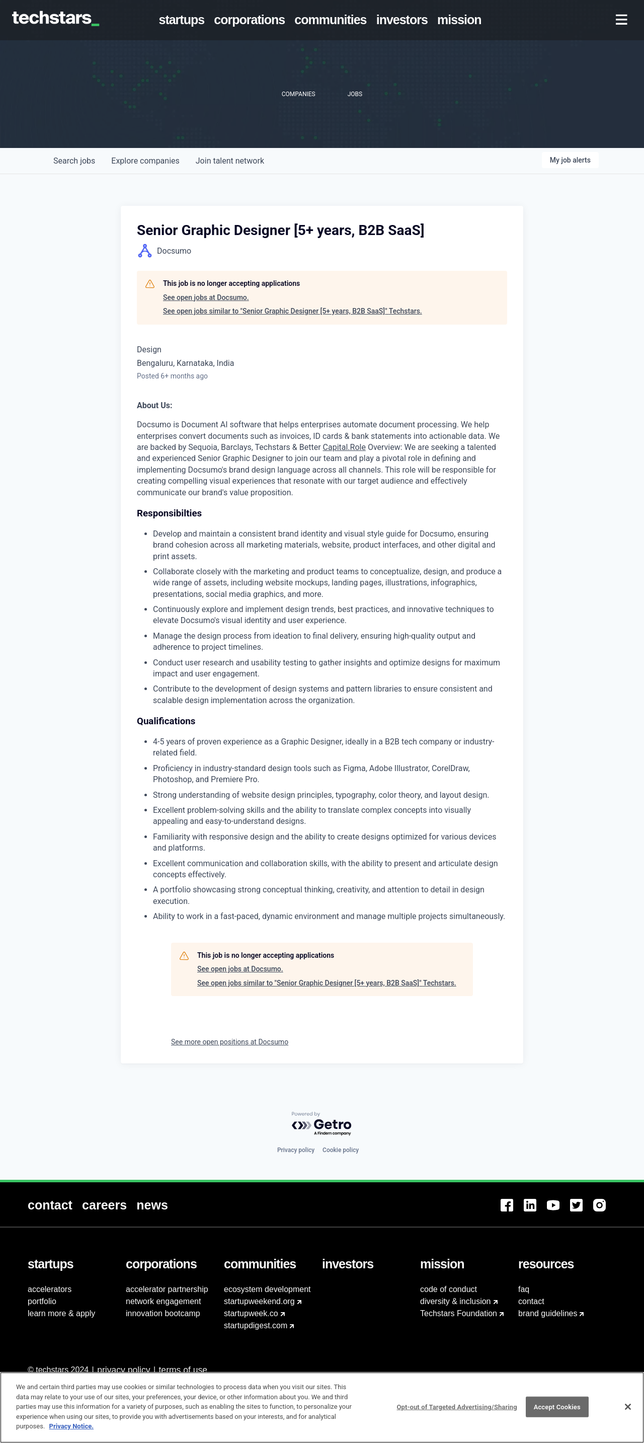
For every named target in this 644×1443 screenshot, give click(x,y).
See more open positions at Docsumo (229, 1042)
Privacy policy (295, 1150)
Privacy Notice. (71, 1432)
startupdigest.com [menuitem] (255, 1325)
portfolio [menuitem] (42, 1301)
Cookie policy (341, 1150)
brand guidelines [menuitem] (547, 1313)
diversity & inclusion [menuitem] (455, 1301)
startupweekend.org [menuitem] (259, 1301)
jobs (74, 161)
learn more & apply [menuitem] (61, 1313)
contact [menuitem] (531, 1301)
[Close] (628, 1412)
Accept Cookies (557, 1412)
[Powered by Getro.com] (322, 1124)
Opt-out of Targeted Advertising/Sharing (456, 1412)
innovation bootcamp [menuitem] (163, 1313)
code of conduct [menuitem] (448, 1289)
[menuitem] (183, 20)
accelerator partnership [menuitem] (167, 1289)
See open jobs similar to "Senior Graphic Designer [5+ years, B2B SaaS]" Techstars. (292, 311)
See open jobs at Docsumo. (206, 297)
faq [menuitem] (523, 1289)
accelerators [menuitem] (49, 1289)
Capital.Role (344, 447)
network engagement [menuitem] (163, 1301)
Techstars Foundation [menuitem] (458, 1313)
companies (145, 161)
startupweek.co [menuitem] (251, 1313)
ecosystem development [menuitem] (267, 1289)
